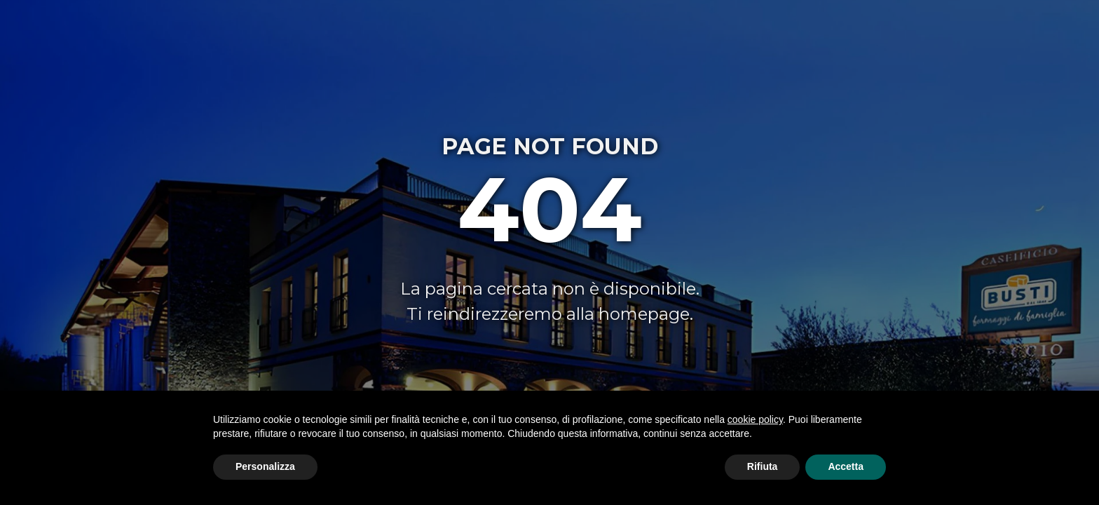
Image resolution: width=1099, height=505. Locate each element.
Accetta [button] (845, 466)
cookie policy (755, 419)
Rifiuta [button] (762, 466)
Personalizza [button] (265, 466)
